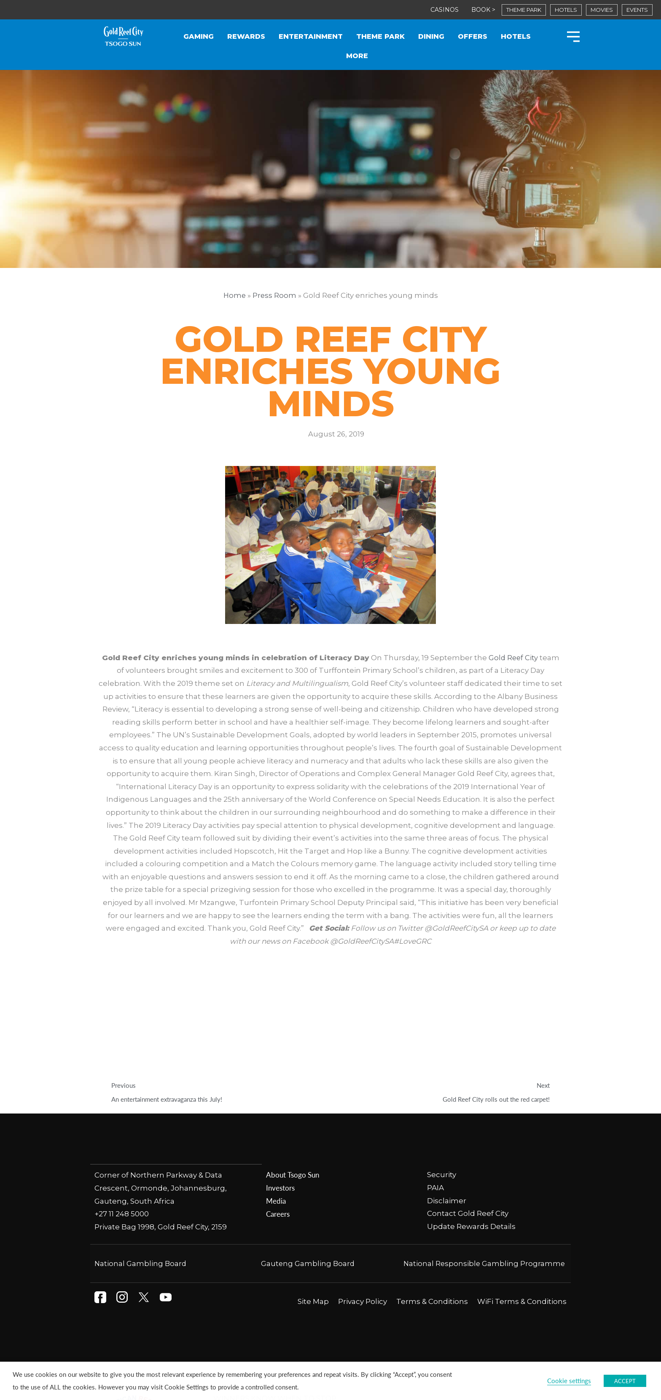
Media (276, 1100)
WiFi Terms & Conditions (522, 1200)
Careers (278, 1113)
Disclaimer (446, 1100)
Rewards (246, 36)
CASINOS (444, 9)
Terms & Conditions (432, 1200)
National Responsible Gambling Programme (483, 1162)
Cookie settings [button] (569, 1380)
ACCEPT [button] (625, 1381)
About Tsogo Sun (292, 1074)
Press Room (275, 295)
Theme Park (380, 36)
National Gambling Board (141, 1162)
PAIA (435, 1087)
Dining (431, 36)
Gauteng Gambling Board (308, 1162)
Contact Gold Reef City (467, 1113)
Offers (472, 36)
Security (442, 1074)
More (357, 56)
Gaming (198, 36)
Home (234, 295)
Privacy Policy (362, 1200)
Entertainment (311, 36)
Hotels (516, 36)
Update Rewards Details (471, 1126)
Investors (280, 1087)
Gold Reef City (513, 658)
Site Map (313, 1200)
